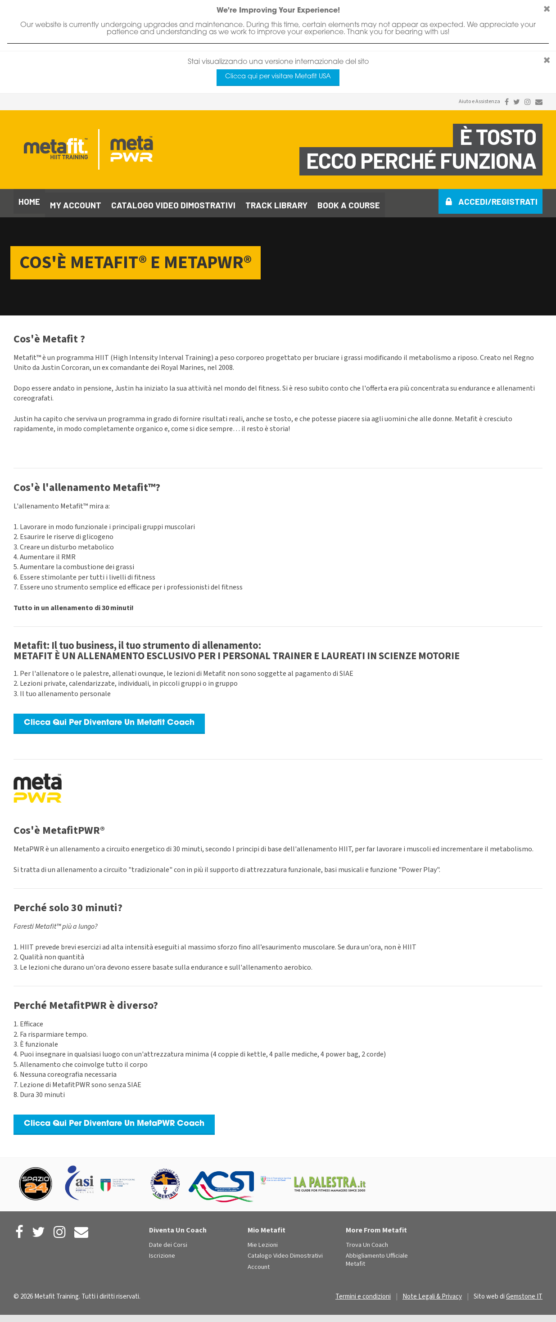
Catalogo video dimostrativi (173, 201)
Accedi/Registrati (498, 201)
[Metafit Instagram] (527, 102)
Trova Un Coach (367, 1241)
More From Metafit (376, 1227)
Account (259, 1263)
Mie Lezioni (263, 1241)
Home (29, 201)
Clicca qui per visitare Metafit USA (278, 76)
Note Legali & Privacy (432, 1293)
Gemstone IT (524, 1293)
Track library (276, 201)
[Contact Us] (538, 102)
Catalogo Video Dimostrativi (285, 1252)
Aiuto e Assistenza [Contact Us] (479, 101)
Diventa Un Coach (178, 1227)
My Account (75, 201)
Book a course (348, 201)
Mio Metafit (266, 1227)
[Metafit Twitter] (516, 102)
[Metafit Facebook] (507, 102)
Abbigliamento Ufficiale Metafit (377, 1256)
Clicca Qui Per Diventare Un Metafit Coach (109, 719)
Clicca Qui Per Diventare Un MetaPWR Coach (114, 1120)
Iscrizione (162, 1252)
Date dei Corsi (168, 1241)
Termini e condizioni (363, 1293)
